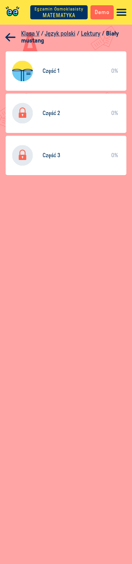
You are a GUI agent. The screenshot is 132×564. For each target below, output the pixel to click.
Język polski (60, 33)
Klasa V (30, 33)
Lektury (90, 33)
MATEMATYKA (58, 12)
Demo (102, 12)
